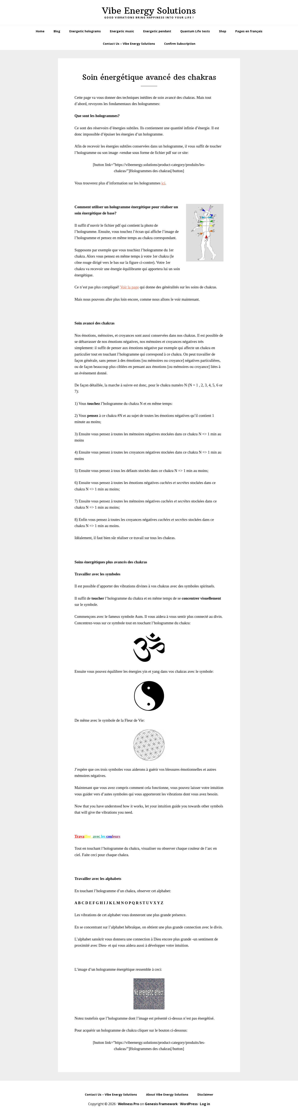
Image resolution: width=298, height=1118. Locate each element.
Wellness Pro (128, 1104)
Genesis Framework (161, 1104)
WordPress (189, 1104)
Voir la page (129, 287)
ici (163, 183)
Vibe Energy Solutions (149, 10)
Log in (205, 1104)
